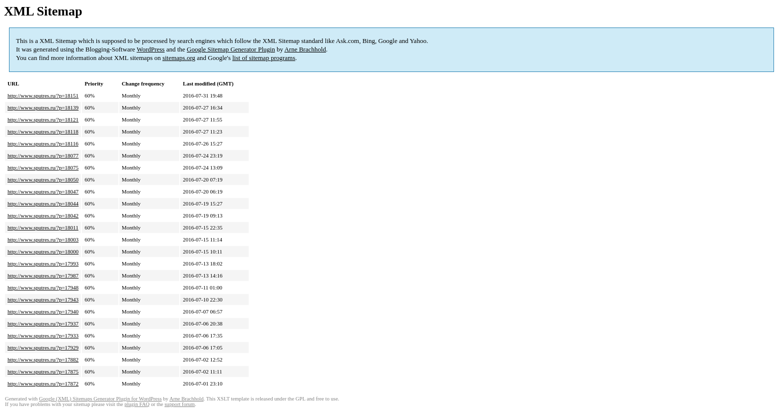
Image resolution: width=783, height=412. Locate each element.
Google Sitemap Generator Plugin (231, 49)
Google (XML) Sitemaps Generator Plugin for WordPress (100, 399)
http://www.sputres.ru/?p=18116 (42, 143)
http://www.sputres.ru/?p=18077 (42, 155)
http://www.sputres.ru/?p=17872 (42, 383)
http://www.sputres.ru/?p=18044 (42, 203)
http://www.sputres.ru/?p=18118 (42, 131)
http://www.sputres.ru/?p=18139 (42, 107)
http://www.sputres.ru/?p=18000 (42, 251)
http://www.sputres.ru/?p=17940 (42, 311)
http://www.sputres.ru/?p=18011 (42, 227)
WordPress (151, 49)
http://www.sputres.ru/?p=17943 (42, 299)
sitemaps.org (178, 58)
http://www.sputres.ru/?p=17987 (42, 275)
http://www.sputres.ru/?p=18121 (42, 119)
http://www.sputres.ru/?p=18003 (42, 239)
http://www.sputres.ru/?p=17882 (42, 359)
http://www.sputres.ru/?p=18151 (42, 95)
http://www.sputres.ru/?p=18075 (42, 167)
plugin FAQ (136, 404)
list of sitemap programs (263, 58)
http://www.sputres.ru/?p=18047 (42, 191)
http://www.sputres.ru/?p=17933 (42, 335)
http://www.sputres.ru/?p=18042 (42, 215)
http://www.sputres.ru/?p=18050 (42, 179)
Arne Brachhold (305, 49)
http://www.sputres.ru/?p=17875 (42, 371)
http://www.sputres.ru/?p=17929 (42, 347)
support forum (179, 404)
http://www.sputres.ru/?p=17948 (42, 287)
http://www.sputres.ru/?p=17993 (42, 263)
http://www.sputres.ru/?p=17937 (42, 323)
